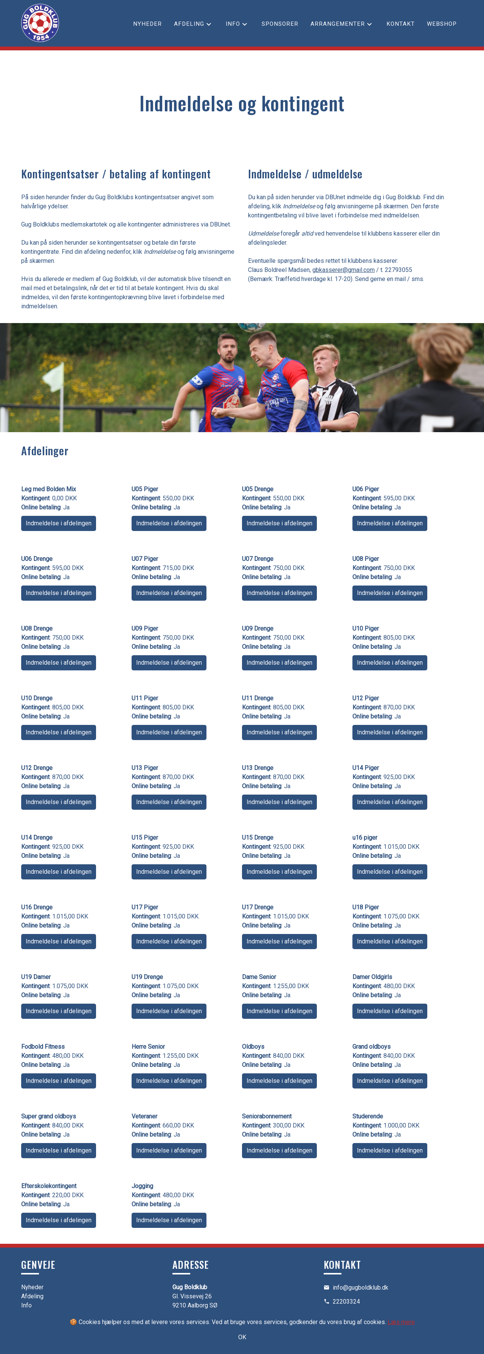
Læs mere (401, 1322)
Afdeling (189, 23)
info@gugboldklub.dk (360, 1287)
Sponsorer (280, 23)
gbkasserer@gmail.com (343, 269)
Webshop (442, 23)
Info (233, 23)
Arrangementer (337, 23)
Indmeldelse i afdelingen (59, 523)
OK (242, 1337)
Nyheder (147, 23)
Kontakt (400, 23)
